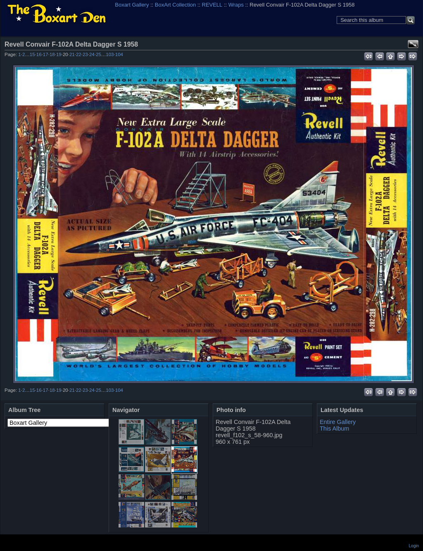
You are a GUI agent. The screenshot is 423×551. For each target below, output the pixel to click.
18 (52, 54)
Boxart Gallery (132, 5)
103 (110, 54)
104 (119, 54)
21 (72, 54)
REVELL (212, 5)
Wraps (236, 5)
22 (78, 54)
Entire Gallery (338, 422)
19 (59, 54)
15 (32, 54)
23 (85, 54)
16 (39, 54)
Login (414, 546)
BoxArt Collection (175, 5)
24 (92, 54)
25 (98, 54)
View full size (413, 44)
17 (45, 54)
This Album (334, 428)
